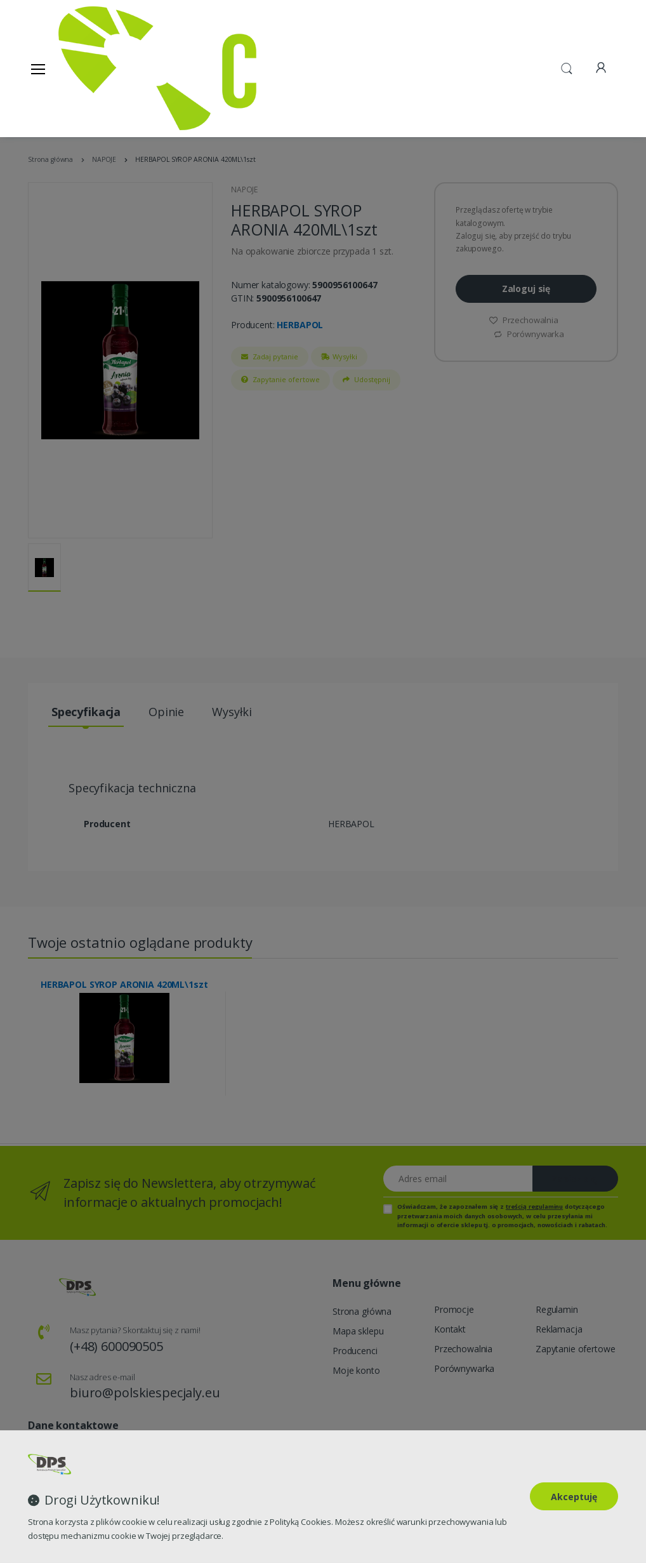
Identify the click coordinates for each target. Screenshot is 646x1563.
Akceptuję (574, 1497)
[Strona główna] (90, 68)
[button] (567, 67)
